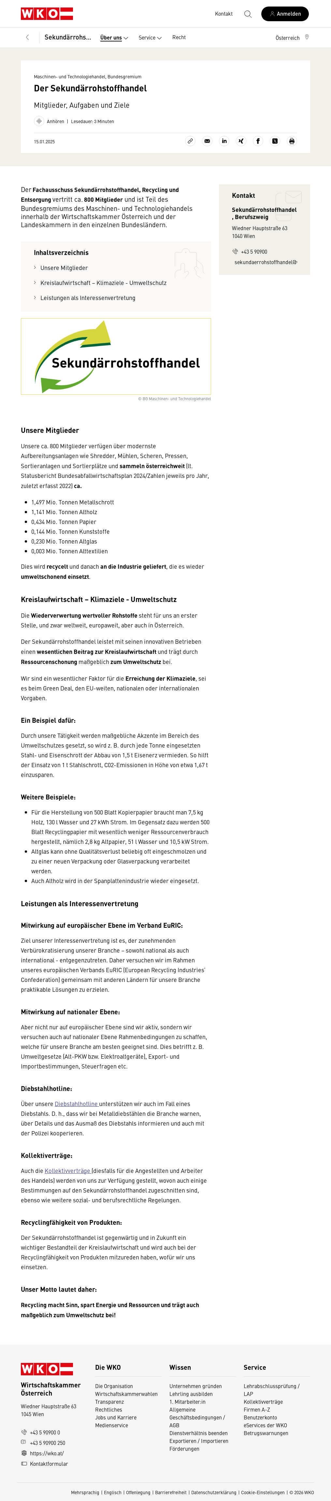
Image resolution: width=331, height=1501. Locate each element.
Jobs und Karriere (116, 1417)
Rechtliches (108, 1409)
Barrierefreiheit (171, 1492)
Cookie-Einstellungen (263, 1492)
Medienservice (111, 1425)
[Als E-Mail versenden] (207, 141)
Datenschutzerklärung (214, 1492)
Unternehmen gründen (195, 1385)
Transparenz (109, 1401)
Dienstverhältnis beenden (198, 1432)
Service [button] (152, 38)
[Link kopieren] (190, 141)
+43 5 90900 (249, 251)
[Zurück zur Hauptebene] (27, 37)
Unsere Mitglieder (64, 267)
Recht (179, 36)
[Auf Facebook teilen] (258, 141)
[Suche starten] (247, 13)
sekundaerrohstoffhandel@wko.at (266, 261)
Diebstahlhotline (77, 1103)
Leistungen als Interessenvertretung (88, 297)
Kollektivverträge (68, 1170)
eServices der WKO (265, 1425)
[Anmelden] (285, 14)
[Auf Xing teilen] (241, 141)
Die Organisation (114, 1385)
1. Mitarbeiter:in (187, 1401)
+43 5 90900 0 (40, 1432)
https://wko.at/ (42, 1453)
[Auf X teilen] (275, 141)
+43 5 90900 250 (43, 1442)
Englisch (113, 1492)
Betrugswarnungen (267, 1432)
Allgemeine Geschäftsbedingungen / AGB (197, 1417)
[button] (293, 37)
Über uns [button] (115, 38)
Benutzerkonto (260, 1417)
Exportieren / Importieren (198, 1440)
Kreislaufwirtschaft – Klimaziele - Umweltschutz (103, 282)
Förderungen (184, 1448)
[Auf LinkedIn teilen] (224, 141)
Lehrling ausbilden (191, 1393)
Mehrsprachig (85, 1492)
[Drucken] (292, 141)
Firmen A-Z (257, 1409)
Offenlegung (138, 1492)
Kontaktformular (44, 1463)
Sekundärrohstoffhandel (68, 36)
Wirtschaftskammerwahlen (126, 1393)
